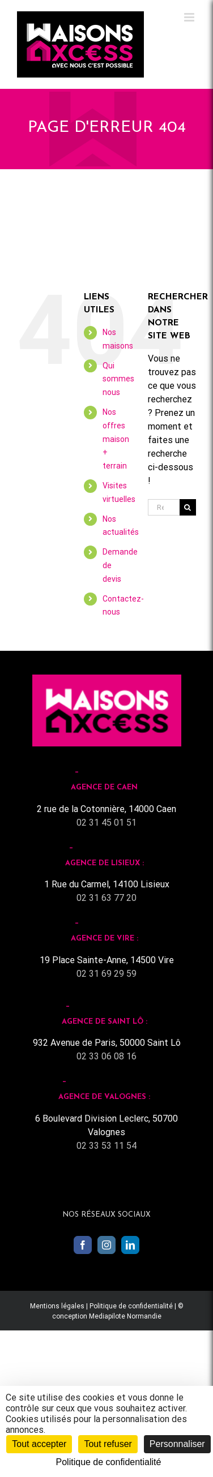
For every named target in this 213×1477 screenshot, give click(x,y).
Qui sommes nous (118, 379)
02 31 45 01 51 (106, 822)
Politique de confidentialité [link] (108, 1462)
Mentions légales (57, 1306)
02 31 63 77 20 (106, 897)
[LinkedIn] (130, 1245)
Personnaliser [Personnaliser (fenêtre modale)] (177, 1444)
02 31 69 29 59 (106, 973)
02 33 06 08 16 (106, 1056)
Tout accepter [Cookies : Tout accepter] (39, 1444)
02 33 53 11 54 (106, 1145)
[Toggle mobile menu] (190, 17)
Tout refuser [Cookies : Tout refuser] (107, 1444)
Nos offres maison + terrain (116, 438)
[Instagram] (106, 1245)
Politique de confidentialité (131, 1306)
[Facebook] (83, 1245)
